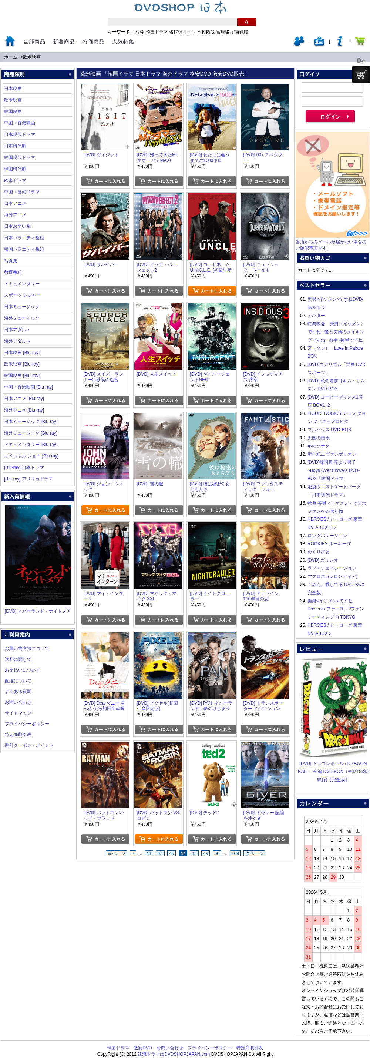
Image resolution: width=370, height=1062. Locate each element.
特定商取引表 (18, 734)
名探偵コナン (182, 31)
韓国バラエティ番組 (24, 249)
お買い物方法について (27, 648)
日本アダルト (17, 329)
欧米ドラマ (15, 180)
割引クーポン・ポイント (29, 745)
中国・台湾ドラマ (22, 191)
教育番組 (13, 272)
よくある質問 (18, 691)
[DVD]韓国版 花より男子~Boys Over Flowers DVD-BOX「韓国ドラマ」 (333, 470)
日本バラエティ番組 (24, 237)
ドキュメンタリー (22, 283)
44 (149, 853)
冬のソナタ (318, 446)
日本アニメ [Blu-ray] (24, 398)
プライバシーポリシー (27, 723)
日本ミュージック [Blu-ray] (30, 421)
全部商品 (34, 41)
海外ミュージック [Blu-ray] (30, 433)
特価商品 (94, 41)
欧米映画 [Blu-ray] (22, 364)
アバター (316, 315)
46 (171, 853)
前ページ (116, 853)
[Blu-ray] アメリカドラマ (28, 479)
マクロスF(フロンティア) (332, 576)
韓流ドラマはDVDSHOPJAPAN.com (174, 1054)
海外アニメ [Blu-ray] (24, 410)
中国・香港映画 (19, 123)
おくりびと (318, 552)
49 (205, 853)
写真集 (10, 260)
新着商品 (64, 41)
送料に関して (18, 659)
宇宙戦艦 (239, 31)
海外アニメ (15, 214)
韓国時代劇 (15, 169)
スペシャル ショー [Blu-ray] (31, 456)
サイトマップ (18, 713)
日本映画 (13, 88)
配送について (18, 680)
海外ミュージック (22, 318)
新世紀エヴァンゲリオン (331, 454)
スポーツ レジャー (22, 295)
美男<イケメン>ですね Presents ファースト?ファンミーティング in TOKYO (335, 609)
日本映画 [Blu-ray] (22, 352)
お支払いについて (22, 670)
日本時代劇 (15, 146)
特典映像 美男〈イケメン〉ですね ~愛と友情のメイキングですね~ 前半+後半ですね (336, 332)
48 (194, 853)
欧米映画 (32, 57)
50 (217, 853)
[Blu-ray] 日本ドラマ (24, 467)
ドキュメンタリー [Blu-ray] (30, 444)
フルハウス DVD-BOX (329, 429)
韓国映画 (13, 111)
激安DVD (143, 1048)
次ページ (254, 853)
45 (160, 853)
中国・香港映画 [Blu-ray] (28, 387)
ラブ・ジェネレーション (331, 568)
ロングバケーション (327, 535)
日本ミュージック (22, 306)
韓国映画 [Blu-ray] (22, 375)
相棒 (139, 31)
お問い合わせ (18, 702)
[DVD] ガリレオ (322, 560)
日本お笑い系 (17, 226)
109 (235, 853)
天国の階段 (318, 437)
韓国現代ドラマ (19, 157)
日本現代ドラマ (19, 134)
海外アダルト (17, 341)
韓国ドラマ (157, 31)
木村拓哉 (206, 31)
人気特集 (123, 41)
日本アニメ (15, 203)
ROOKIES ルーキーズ (329, 543)
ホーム (10, 57)
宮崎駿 (222, 31)
